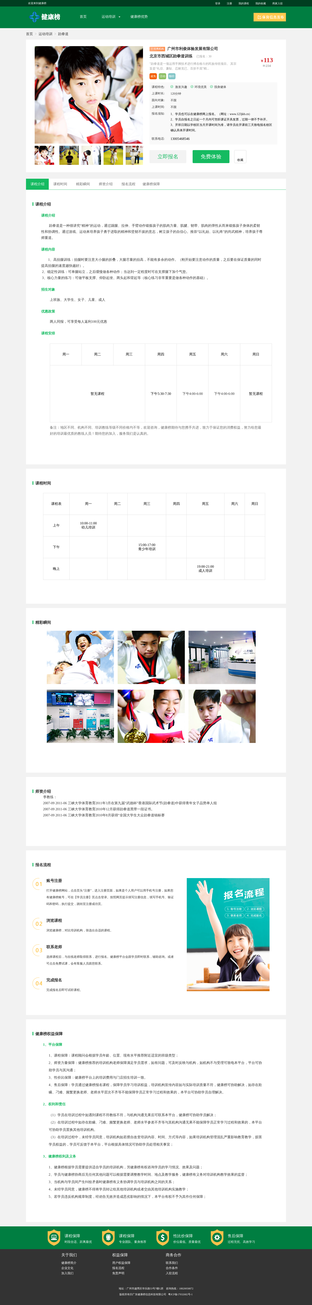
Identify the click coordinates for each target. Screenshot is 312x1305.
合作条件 (172, 1268)
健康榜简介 (68, 1262)
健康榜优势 (139, 16)
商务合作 (173, 1255)
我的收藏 (260, 3)
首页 (83, 16)
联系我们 (172, 1262)
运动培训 (108, 16)
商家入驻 (277, 3)
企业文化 (67, 1268)
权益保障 (120, 1255)
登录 (217, 3)
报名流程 (118, 1268)
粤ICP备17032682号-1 (180, 1294)
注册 (229, 3)
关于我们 (69, 1255)
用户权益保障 (121, 1262)
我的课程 (244, 3)
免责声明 (118, 1273)
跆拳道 (63, 34)
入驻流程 (172, 1273)
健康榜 (45, 17)
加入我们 (67, 1273)
